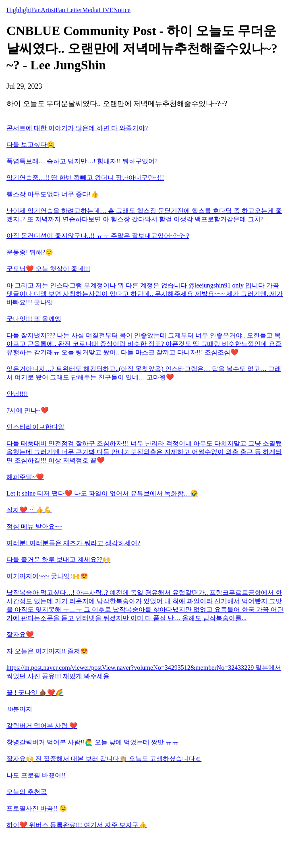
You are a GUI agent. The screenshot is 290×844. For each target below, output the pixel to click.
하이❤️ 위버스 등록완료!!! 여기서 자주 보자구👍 (76, 824)
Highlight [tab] (18, 9)
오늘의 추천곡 (26, 791)
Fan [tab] (36, 9)
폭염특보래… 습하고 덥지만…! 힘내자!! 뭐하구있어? (81, 161)
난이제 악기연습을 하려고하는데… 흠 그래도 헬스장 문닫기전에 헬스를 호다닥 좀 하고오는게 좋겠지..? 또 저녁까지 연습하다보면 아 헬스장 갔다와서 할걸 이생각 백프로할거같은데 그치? (144, 215)
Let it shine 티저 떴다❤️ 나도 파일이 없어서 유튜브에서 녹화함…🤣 (102, 493)
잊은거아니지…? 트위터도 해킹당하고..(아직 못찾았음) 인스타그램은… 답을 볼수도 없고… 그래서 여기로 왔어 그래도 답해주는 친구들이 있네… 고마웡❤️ (143, 373)
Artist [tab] (48, 9)
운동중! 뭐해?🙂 (29, 252)
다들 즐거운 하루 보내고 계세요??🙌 (58, 559)
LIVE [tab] (106, 9)
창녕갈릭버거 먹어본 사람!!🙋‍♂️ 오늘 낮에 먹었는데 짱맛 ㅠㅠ (92, 742)
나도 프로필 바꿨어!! (36, 775)
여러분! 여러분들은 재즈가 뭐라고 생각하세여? (73, 543)
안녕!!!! (17, 393)
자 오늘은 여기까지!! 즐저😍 (47, 651)
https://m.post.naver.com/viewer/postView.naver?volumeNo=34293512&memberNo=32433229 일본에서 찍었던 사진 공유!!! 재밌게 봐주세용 (143, 671)
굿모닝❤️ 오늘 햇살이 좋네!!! (48, 268)
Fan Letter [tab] (69, 9)
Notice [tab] (121, 9)
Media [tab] (90, 9)
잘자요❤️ (20, 634)
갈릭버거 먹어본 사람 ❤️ (41, 725)
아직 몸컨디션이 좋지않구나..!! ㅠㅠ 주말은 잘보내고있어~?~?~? (97, 235)
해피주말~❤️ (25, 476)
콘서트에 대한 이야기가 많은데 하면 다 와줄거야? (77, 128)
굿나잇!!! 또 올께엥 (33, 318)
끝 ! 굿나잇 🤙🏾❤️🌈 (34, 692)
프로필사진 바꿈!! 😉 (36, 808)
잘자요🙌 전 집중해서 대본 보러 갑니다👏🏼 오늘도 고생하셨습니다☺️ (103, 758)
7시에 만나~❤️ (27, 410)
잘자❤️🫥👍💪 (29, 509)
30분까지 (19, 709)
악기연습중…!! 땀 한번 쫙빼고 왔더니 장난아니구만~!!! (85, 177)
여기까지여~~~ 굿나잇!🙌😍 (47, 576)
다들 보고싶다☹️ (30, 144)
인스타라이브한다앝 (35, 426)
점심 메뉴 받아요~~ (34, 526)
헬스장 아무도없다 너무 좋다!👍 (52, 194)
